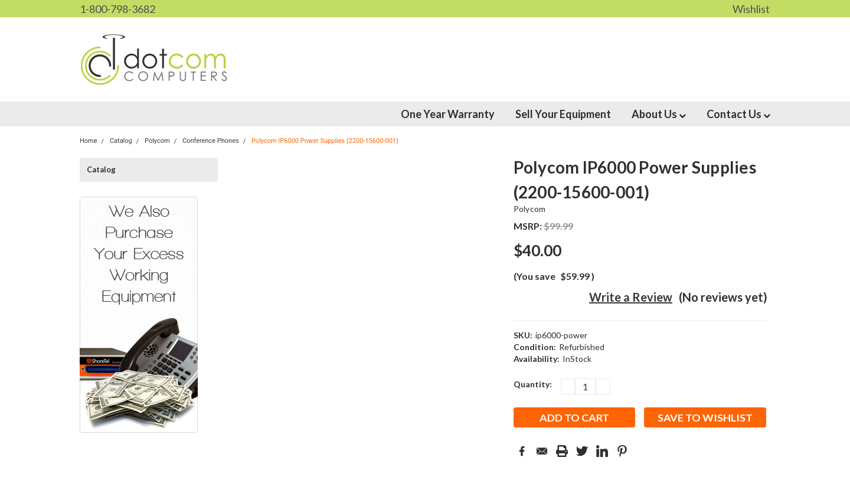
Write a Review (630, 297)
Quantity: (533, 384)
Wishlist (751, 8)
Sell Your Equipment (563, 113)
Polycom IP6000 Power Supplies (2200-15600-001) (324, 141)
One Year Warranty (448, 113)
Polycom (530, 209)
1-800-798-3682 (117, 8)
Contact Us (738, 113)
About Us (659, 113)
